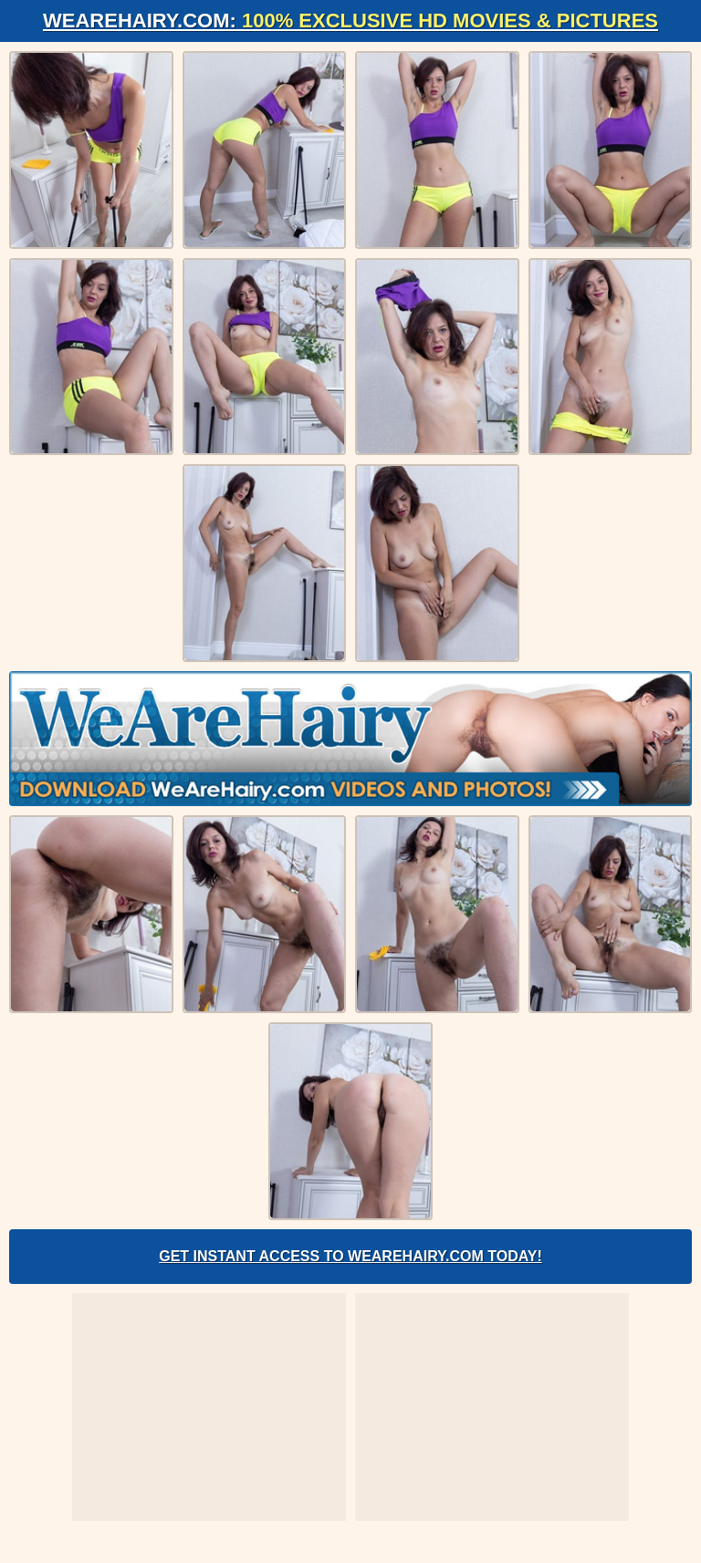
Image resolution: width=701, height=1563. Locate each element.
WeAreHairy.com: (350, 20)
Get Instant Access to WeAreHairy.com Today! (350, 1256)
